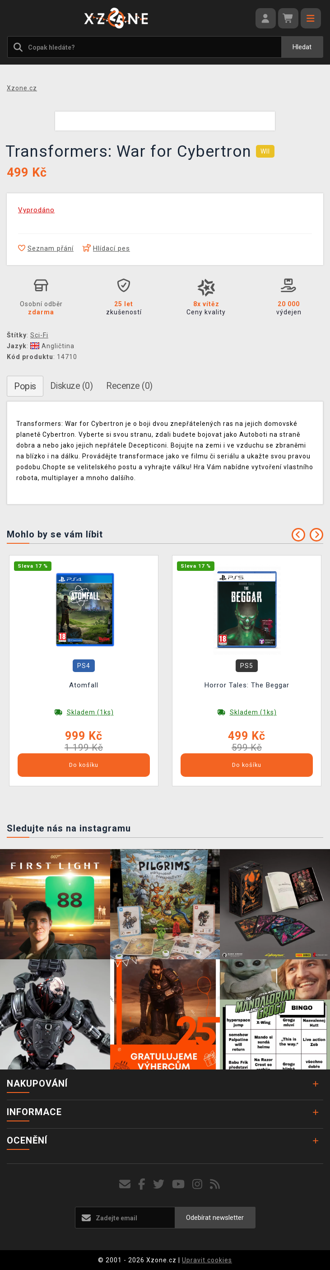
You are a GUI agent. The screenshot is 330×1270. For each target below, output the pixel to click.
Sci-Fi (39, 335)
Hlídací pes (106, 248)
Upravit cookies (207, 1260)
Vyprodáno (36, 210)
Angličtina (52, 346)
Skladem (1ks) (90, 712)
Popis (25, 386)
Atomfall (83, 685)
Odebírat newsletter (215, 1218)
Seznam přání (46, 248)
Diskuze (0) (71, 385)
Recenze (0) (129, 385)
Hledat (302, 47)
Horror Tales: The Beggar (247, 685)
